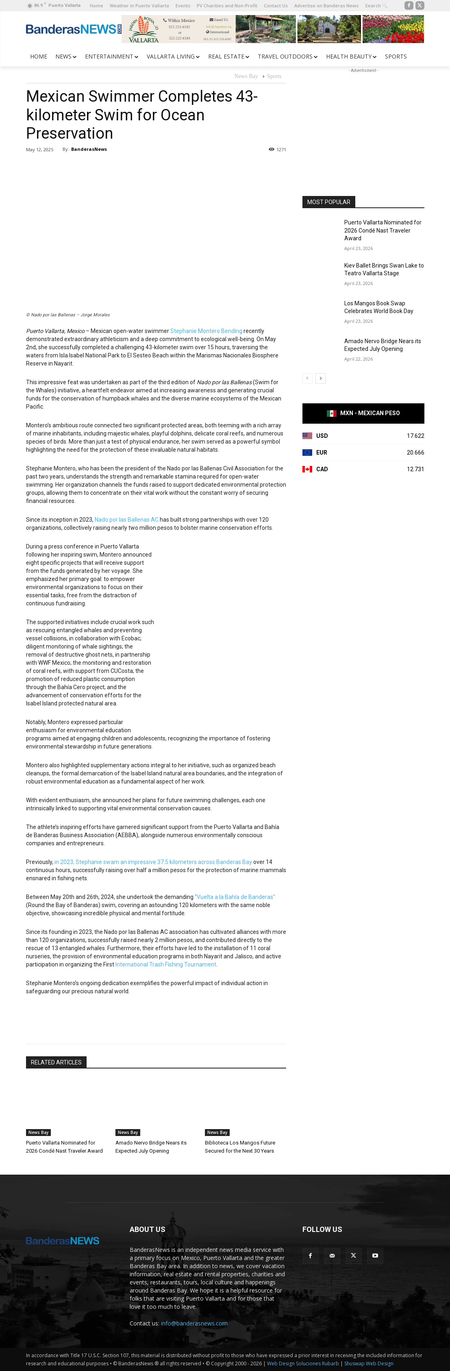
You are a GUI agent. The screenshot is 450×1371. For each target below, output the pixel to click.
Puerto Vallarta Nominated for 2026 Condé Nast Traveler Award (383, 230)
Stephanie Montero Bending (206, 331)
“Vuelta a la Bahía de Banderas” (235, 897)
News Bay (246, 76)
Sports (274, 76)
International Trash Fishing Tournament (165, 964)
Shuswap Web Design (368, 1363)
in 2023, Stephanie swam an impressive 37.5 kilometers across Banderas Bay (153, 862)
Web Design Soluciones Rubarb (303, 1363)
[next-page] (320, 378)
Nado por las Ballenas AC (127, 519)
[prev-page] (307, 378)
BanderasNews (89, 149)
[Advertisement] (363, 125)
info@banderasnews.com (194, 1323)
